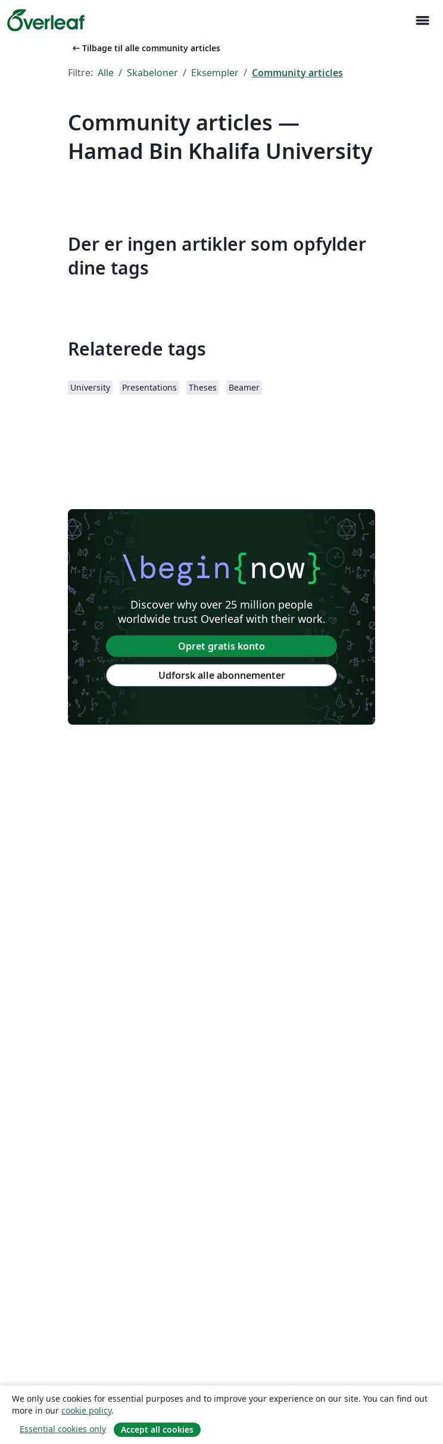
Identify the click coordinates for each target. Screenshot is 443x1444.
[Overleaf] (46, 20)
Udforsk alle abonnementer (221, 675)
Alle (106, 72)
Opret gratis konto (221, 646)
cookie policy (86, 1410)
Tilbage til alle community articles (145, 48)
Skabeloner (152, 72)
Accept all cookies (157, 1429)
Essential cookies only (63, 1428)
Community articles (297, 72)
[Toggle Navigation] (422, 20)
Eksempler (215, 72)
